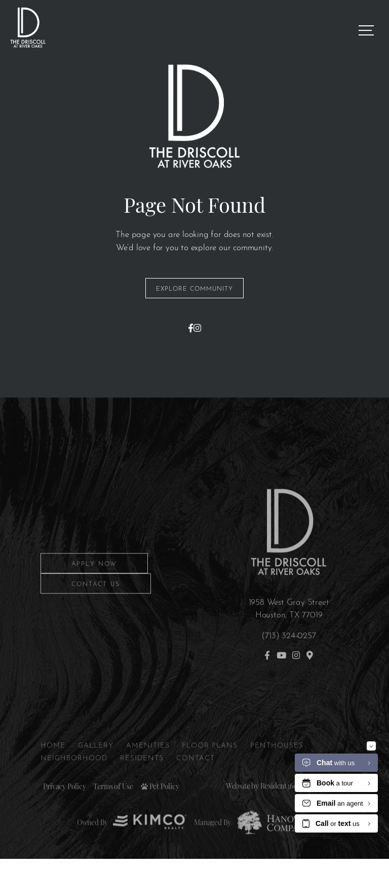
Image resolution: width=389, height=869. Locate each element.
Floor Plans (210, 760)
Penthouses (276, 760)
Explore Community (194, 288)
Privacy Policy (64, 802)
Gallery (95, 760)
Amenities (148, 760)
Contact (195, 773)
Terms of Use (113, 802)
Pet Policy (160, 802)
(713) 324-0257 (288, 650)
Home (53, 760)
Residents (142, 773)
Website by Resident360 (261, 801)
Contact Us (95, 600)
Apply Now (94, 580)
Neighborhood (74, 773)
